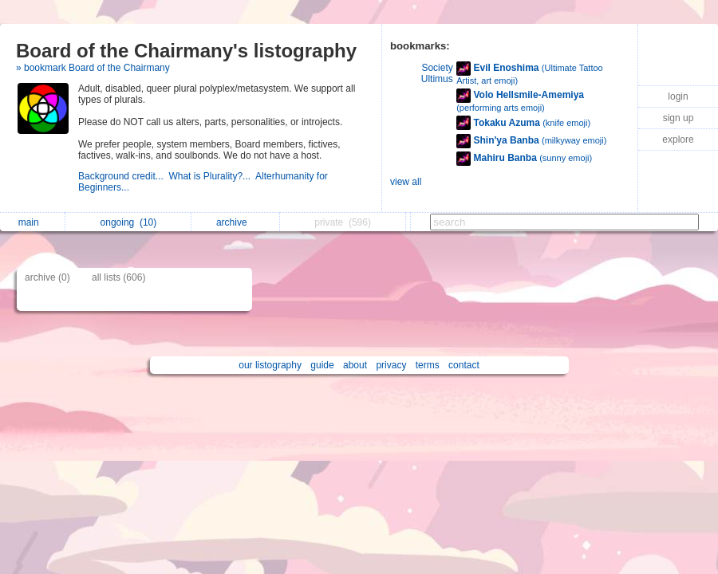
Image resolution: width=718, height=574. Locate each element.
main (32, 222)
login (678, 96)
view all (405, 181)
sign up (678, 118)
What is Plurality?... (211, 176)
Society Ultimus (437, 73)
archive (235, 222)
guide (321, 365)
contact (463, 365)
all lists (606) (118, 277)
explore (677, 139)
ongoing (129, 222)
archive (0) (47, 277)
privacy (391, 365)
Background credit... (123, 176)
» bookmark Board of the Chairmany (93, 67)
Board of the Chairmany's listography (186, 50)
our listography (270, 365)
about (355, 365)
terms (428, 365)
